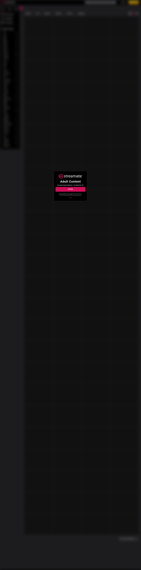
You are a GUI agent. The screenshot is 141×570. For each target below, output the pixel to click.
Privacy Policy (63, 195)
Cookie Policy (78, 194)
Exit (70, 197)
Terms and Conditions (75, 195)
